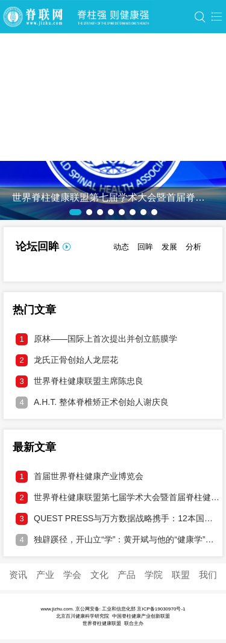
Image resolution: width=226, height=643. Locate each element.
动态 (121, 246)
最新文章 (34, 447)
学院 (154, 574)
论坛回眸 (37, 246)
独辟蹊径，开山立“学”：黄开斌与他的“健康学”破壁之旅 (117, 540)
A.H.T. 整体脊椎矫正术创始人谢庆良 (92, 403)
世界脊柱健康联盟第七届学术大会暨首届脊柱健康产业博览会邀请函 (117, 498)
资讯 (18, 574)
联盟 (181, 574)
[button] (75, 212)
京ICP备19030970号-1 (161, 609)
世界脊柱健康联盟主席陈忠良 (79, 381)
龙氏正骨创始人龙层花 (67, 360)
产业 (45, 574)
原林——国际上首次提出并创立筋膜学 (96, 339)
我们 (208, 574)
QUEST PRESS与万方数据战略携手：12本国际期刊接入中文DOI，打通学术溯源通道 (117, 519)
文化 (99, 574)
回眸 (145, 246)
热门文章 (34, 310)
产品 (127, 574)
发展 (169, 246)
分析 (193, 246)
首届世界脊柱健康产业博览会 (79, 477)
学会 (72, 574)
